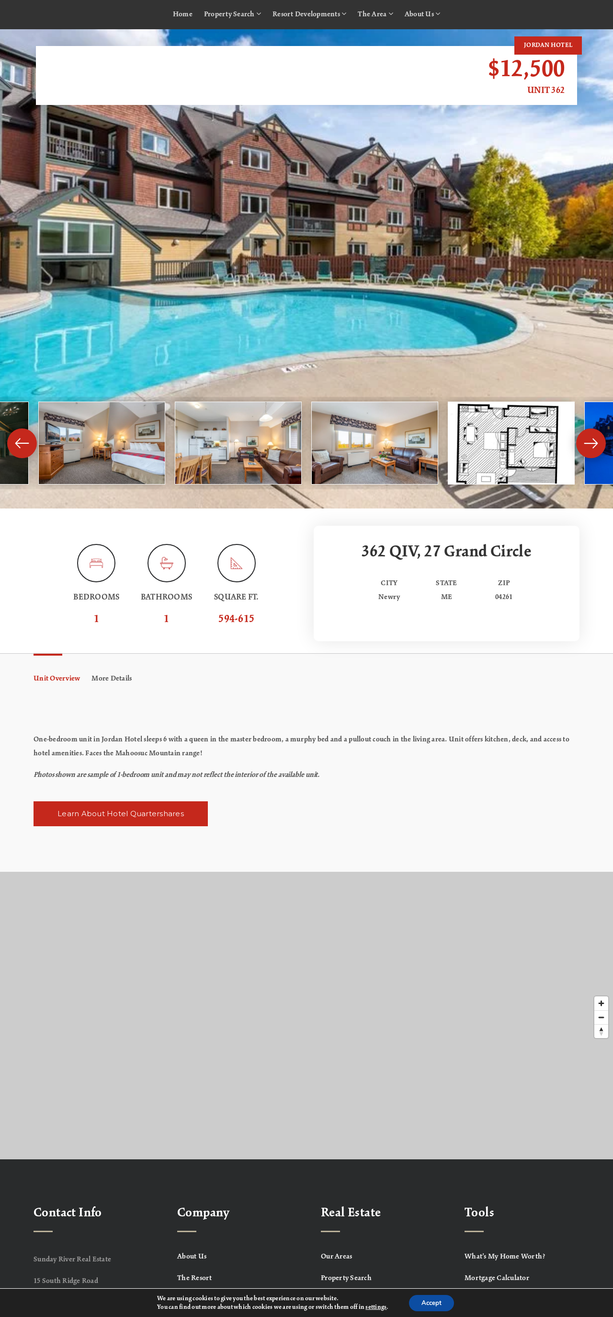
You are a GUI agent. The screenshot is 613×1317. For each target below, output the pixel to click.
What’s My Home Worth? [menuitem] (505, 1256)
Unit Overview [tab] (57, 678)
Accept (431, 1301)
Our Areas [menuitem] (336, 1256)
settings (373, 1306)
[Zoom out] (601, 1017)
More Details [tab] (111, 678)
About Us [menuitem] (423, 14)
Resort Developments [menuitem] (309, 14)
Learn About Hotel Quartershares (120, 813)
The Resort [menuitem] (194, 1278)
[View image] (102, 443)
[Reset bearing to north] (601, 1031)
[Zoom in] (601, 1003)
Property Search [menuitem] (232, 14)
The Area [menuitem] (375, 14)
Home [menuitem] (183, 14)
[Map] (306, 1015)
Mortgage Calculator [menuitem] (497, 1278)
